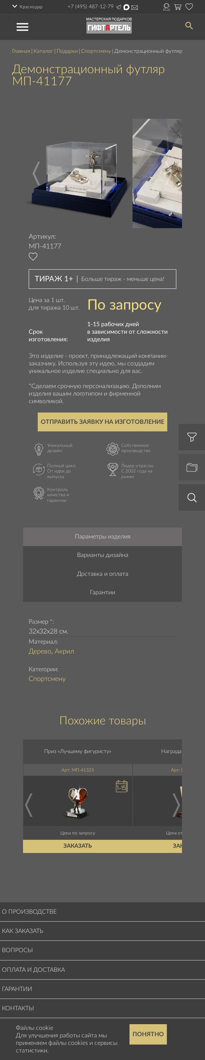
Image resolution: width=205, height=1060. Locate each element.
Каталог (43, 51)
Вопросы (17, 950)
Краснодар (31, 7)
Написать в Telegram (119, 7)
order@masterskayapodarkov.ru (134, 7)
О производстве (29, 912)
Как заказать (22, 931)
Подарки (67, 51)
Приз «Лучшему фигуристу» (77, 751)
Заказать (78, 846)
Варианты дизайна (102, 555)
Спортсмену (96, 51)
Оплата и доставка (33, 970)
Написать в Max (126, 7)
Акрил (64, 651)
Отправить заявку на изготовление (102, 422)
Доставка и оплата (102, 574)
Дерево (40, 651)
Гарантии (102, 592)
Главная (21, 51)
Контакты (18, 1008)
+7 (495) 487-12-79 (91, 6)
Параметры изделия (103, 537)
